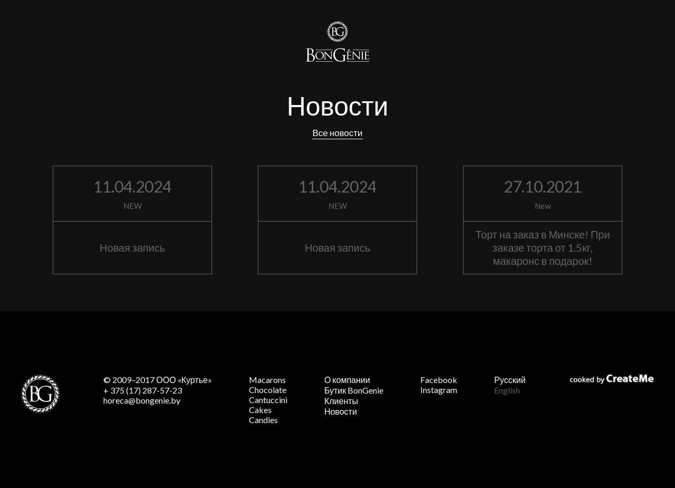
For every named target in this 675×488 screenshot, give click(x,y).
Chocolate (267, 390)
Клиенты (341, 401)
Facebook (438, 380)
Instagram (438, 390)
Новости (340, 411)
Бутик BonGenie (353, 390)
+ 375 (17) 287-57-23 (142, 390)
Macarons (267, 380)
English (507, 390)
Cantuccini (268, 400)
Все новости (337, 132)
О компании (347, 380)
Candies (263, 420)
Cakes (260, 410)
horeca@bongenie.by (141, 400)
